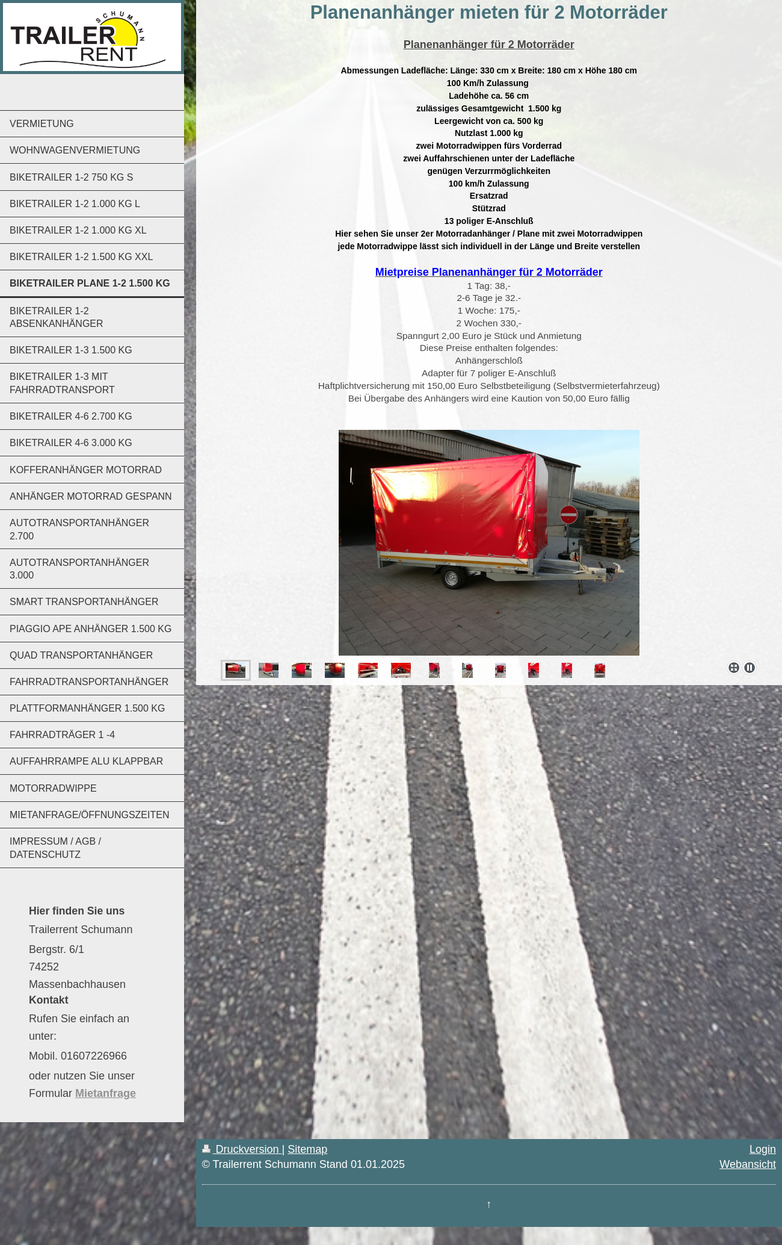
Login (763, 1149)
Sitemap (307, 1149)
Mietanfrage (105, 1093)
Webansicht (747, 1164)
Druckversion (242, 1149)
